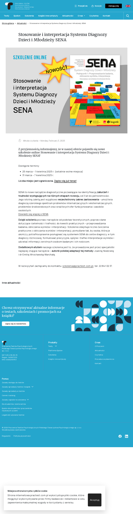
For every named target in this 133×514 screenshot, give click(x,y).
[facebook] (120, 340)
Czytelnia (93, 15)
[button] (128, 15)
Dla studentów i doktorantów (14, 307)
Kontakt (106, 15)
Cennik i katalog (8, 298)
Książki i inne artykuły (48, 15)
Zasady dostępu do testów (13, 285)
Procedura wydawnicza (104, 262)
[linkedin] (126, 340)
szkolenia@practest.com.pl (78, 183)
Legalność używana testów (13, 318)
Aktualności (67, 15)
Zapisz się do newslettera (15, 226)
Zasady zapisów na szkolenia (14, 302)
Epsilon (17, 15)
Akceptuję (94, 500)
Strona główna (8, 23)
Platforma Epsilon (55, 253)
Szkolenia (29, 15)
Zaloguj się (113, 6)
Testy (6, 15)
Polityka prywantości (22, 339)
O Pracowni (99, 249)
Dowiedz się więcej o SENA (33, 132)
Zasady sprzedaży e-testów (13, 294)
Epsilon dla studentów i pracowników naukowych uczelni (17, 312)
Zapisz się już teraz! (65, 98)
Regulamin (6, 339)
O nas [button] (80, 15)
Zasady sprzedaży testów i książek (16, 290)
